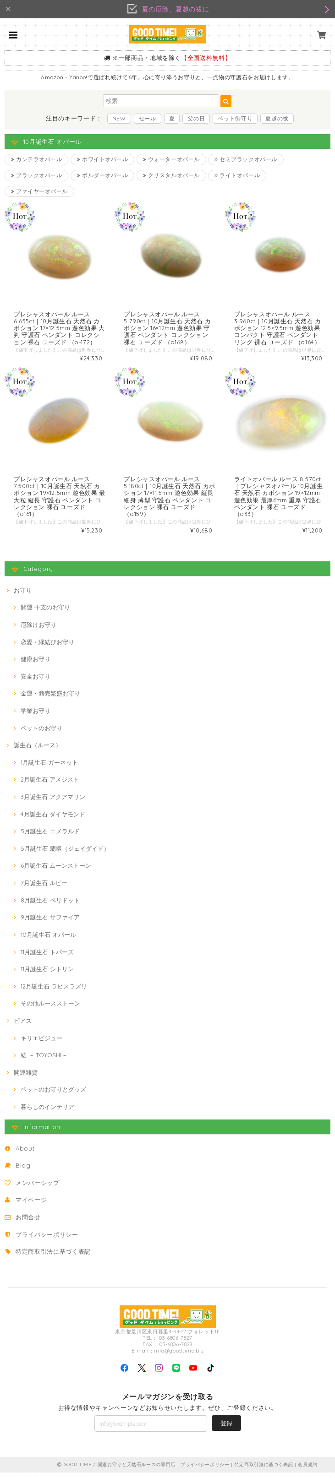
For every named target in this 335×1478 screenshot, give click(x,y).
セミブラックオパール (248, 159)
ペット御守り (235, 118)
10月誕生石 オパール (48, 940)
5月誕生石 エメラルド (50, 837)
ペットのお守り (41, 733)
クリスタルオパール (172, 176)
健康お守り (35, 664)
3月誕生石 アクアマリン (53, 802)
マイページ (31, 1205)
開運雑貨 (26, 1078)
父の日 (196, 118)
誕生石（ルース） (37, 751)
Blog (23, 1171)
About (25, 1153)
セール (147, 118)
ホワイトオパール (103, 159)
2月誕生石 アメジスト (50, 785)
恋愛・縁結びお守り (47, 647)
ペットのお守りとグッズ (53, 1095)
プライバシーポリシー (47, 1240)
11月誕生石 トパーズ (47, 957)
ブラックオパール (37, 176)
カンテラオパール (37, 159)
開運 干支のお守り (45, 613)
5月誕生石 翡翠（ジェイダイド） (65, 854)
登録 (226, 1429)
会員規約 (308, 1470)
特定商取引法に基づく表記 (53, 1257)
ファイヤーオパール (39, 193)
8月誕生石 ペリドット (50, 905)
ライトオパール (239, 176)
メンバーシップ (38, 1188)
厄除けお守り (38, 630)
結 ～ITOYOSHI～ (44, 1061)
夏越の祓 (277, 118)
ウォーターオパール (172, 159)
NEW (119, 118)
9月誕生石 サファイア (50, 923)
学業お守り (35, 716)
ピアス (23, 1026)
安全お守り (35, 682)
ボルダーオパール (103, 176)
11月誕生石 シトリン (47, 974)
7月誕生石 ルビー (44, 888)
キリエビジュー (41, 1043)
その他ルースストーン (50, 1009)
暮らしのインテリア (47, 1112)
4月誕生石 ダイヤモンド (53, 819)
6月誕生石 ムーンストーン (56, 871)
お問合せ (28, 1223)
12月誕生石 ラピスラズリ (54, 991)
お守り (23, 595)
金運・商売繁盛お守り (50, 699)
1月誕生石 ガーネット (49, 768)
